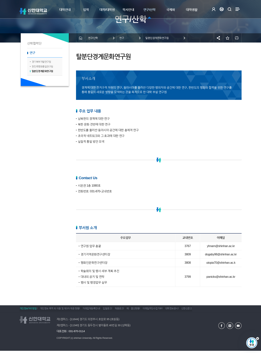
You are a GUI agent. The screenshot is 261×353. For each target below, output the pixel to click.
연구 (32, 53)
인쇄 (237, 38)
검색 (230, 9)
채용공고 (128, 309)
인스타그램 (230, 325)
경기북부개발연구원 (41, 61)
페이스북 (221, 325)
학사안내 (128, 9)
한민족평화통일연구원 (42, 66)
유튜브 (238, 325)
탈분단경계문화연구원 (42, 71)
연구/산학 (149, 9)
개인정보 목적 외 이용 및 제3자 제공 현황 (62, 309)
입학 (86, 9)
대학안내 (65, 9)
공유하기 (218, 38)
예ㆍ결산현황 (145, 309)
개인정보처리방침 (28, 309)
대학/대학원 (107, 9)
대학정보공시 (188, 309)
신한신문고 (206, 309)
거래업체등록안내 (96, 309)
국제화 (170, 9)
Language (222, 9)
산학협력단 (34, 43)
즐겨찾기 (227, 38)
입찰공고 (114, 309)
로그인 (214, 9)
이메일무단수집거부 (166, 309)
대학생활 (191, 9)
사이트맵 (238, 9)
